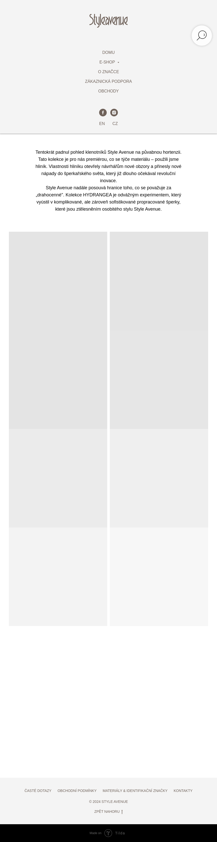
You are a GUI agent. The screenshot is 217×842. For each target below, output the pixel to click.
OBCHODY (108, 91)
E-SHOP (107, 62)
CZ (115, 123)
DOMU (108, 52)
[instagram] (114, 112)
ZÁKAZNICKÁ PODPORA (108, 81)
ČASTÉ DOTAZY (38, 791)
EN (102, 123)
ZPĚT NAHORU (108, 811)
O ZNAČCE (108, 72)
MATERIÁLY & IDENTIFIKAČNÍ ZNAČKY (135, 791)
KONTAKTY (183, 791)
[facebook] (103, 112)
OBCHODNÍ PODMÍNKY (77, 791)
